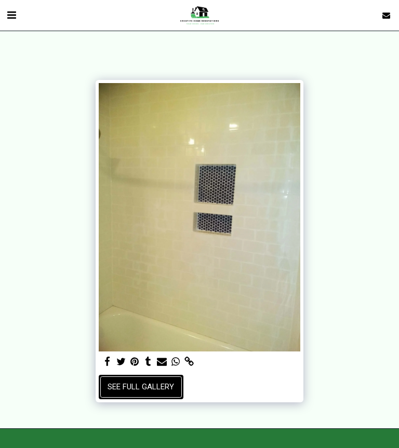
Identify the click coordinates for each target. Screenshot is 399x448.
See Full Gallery (141, 386)
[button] (11, 15)
